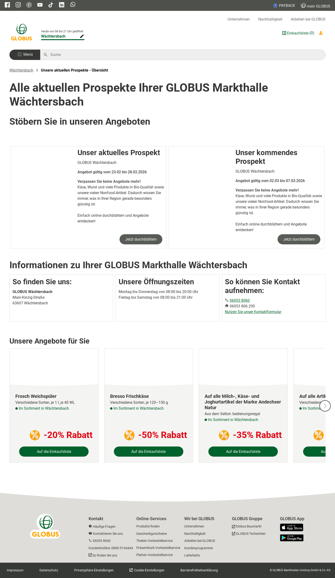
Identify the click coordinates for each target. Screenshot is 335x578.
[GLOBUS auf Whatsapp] (73, 5)
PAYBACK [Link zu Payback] (284, 5)
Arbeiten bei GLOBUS (308, 19)
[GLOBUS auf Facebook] (7, 5)
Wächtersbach (21, 70)
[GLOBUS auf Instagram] (18, 5)
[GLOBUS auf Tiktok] (50, 5)
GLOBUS (315, 5)
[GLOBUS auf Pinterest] (29, 5)
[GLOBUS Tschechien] (249, 534)
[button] (25, 55)
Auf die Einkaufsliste (54, 451)
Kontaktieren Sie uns (108, 534)
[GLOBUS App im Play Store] (292, 538)
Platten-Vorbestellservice (154, 555)
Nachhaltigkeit (270, 19)
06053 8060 (240, 300)
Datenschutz (48, 570)
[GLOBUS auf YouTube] (40, 5)
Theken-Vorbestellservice (154, 541)
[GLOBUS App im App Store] (293, 527)
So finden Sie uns (104, 555)
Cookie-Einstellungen (148, 570)
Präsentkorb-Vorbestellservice (158, 548)
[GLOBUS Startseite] (21, 33)
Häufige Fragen (104, 526)
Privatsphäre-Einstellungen (94, 570)
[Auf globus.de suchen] (185, 55)
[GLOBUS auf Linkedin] (61, 5)
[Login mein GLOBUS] (322, 33)
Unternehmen (239, 19)
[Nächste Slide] (325, 406)
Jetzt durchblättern (141, 239)
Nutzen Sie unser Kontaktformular (253, 312)
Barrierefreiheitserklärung (199, 570)
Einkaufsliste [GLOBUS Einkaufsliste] (298, 33)
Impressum (15, 570)
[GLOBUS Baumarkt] (247, 527)
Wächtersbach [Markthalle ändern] (53, 36)
